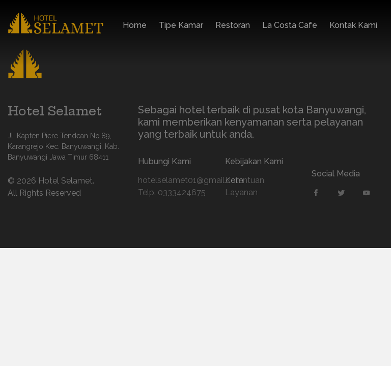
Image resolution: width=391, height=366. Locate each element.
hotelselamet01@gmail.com (174, 180)
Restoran (232, 26)
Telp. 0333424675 (172, 192)
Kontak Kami (353, 26)
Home (135, 26)
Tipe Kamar (181, 26)
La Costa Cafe (289, 26)
